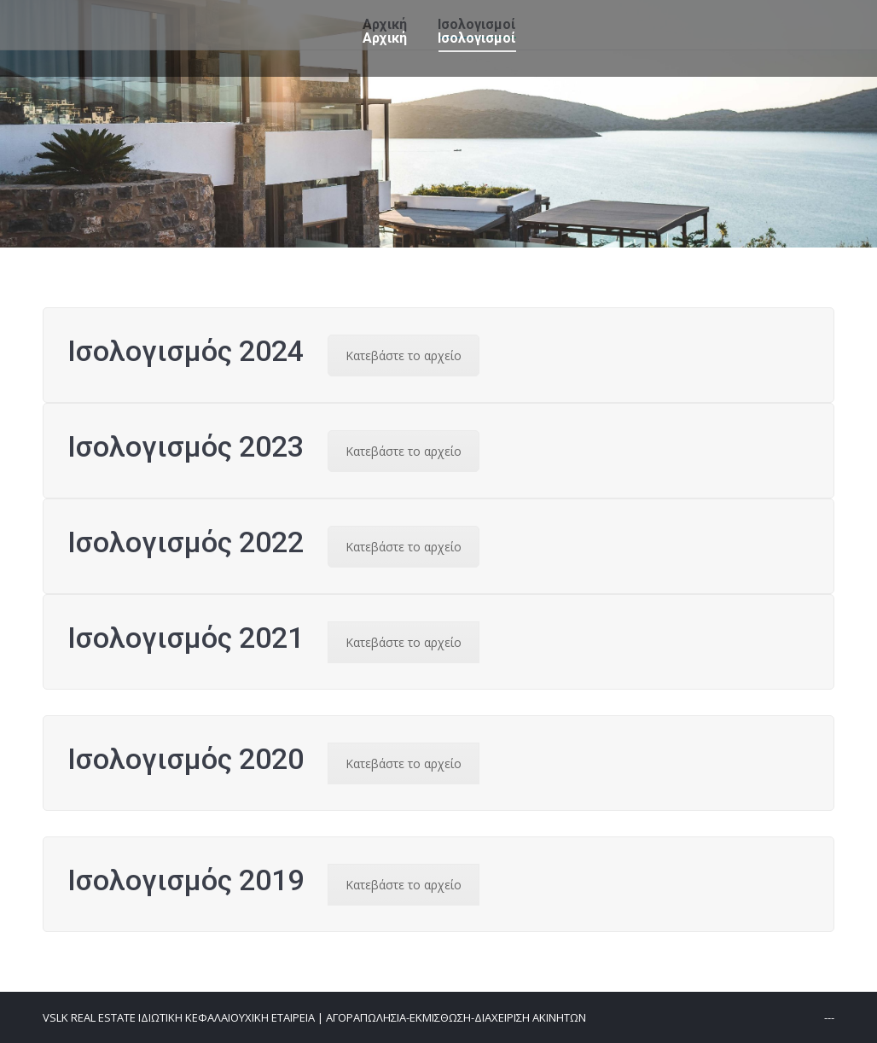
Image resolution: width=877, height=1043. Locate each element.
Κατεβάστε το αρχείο (404, 355)
